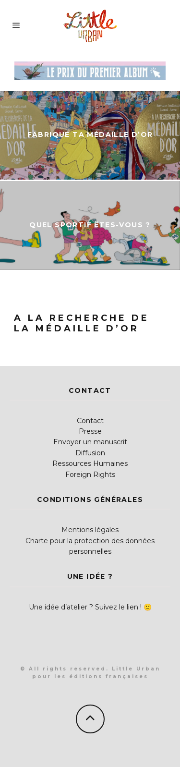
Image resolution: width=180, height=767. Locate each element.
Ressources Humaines (90, 463)
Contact (90, 420)
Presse (90, 431)
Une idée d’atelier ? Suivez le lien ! (85, 607)
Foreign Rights (90, 474)
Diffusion (90, 453)
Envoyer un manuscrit (90, 442)
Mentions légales (90, 529)
